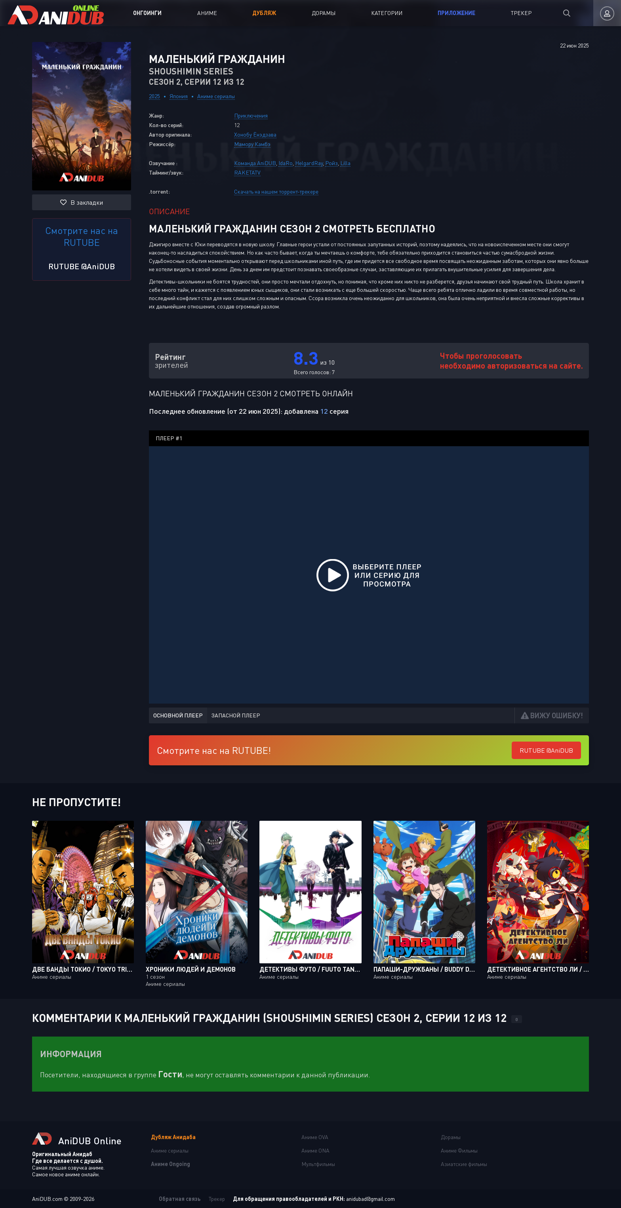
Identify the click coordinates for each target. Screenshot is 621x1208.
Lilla (345, 163)
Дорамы (323, 13)
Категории (386, 13)
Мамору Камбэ (252, 144)
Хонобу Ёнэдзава (255, 134)
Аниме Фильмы (459, 1150)
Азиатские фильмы (464, 1163)
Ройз (331, 163)
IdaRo (285, 163)
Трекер (521, 13)
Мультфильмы (318, 1163)
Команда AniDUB (255, 163)
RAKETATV (247, 172)
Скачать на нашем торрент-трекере (276, 191)
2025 (154, 96)
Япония (179, 96)
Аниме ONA (315, 1150)
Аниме (207, 13)
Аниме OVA (314, 1137)
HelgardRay (309, 163)
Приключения (251, 115)
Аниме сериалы (216, 96)
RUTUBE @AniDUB (81, 266)
